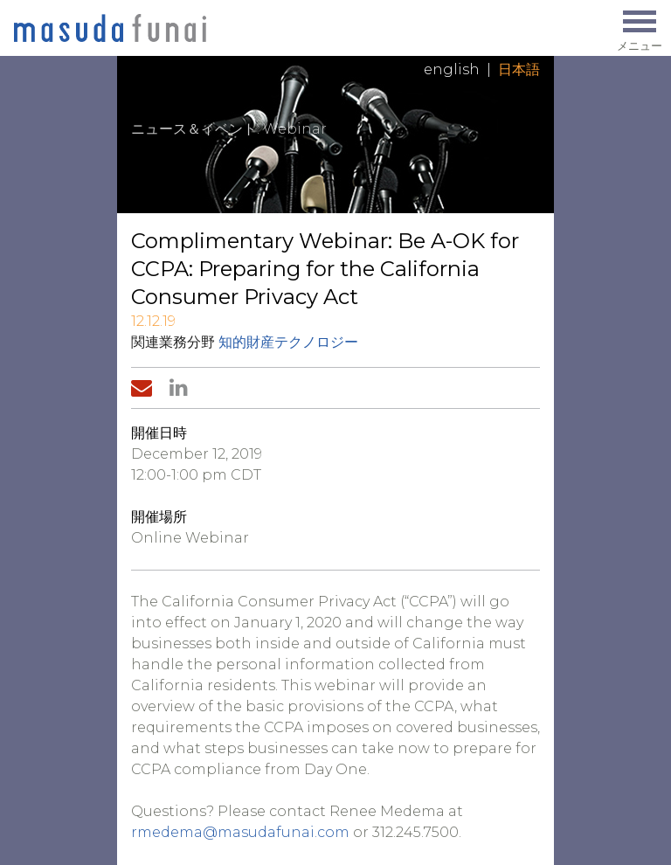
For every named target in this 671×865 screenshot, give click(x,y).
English (452, 69)
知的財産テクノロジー (288, 342)
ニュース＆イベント (194, 129)
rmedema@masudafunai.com (240, 832)
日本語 (519, 69)
